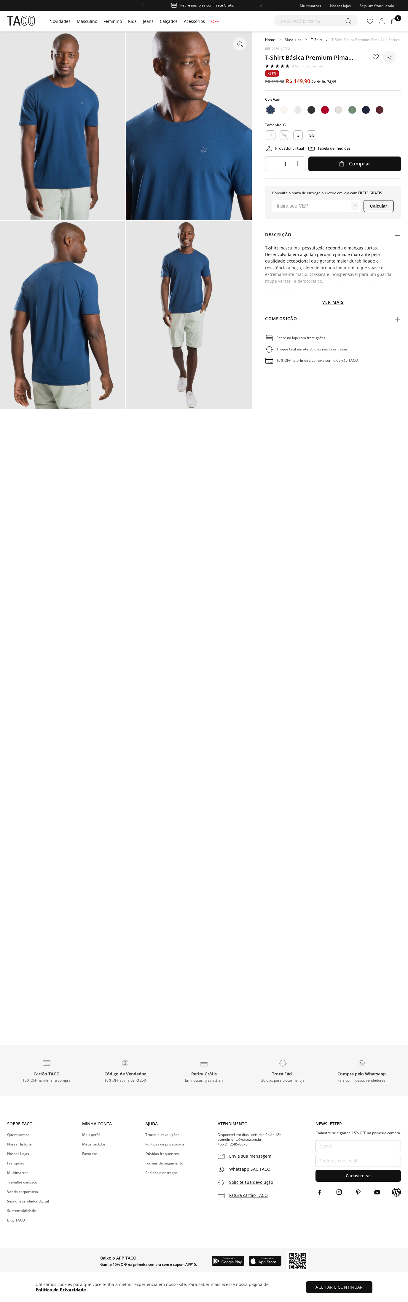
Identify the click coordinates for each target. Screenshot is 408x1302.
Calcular (378, 206)
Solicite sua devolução (251, 1182)
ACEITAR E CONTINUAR (340, 1287)
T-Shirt (316, 39)
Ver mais (333, 302)
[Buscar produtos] (349, 20)
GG (312, 135)
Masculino (293, 39)
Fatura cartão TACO (248, 1195)
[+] (297, 164)
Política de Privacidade (61, 1289)
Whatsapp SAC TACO (249, 1169)
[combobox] (316, 20)
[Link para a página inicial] (270, 39)
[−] (272, 164)
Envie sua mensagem (250, 1156)
